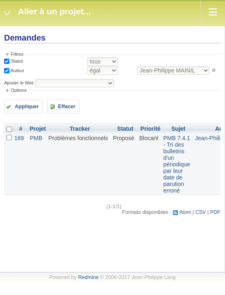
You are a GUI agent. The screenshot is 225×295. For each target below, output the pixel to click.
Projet (38, 128)
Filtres (17, 54)
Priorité (151, 128)
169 (19, 138)
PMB (36, 138)
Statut (16, 61)
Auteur (16, 70)
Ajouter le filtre (19, 82)
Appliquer (27, 106)
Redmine (88, 277)
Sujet (178, 128)
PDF (215, 212)
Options (19, 90)
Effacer (66, 106)
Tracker (80, 128)
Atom (185, 212)
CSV (200, 212)
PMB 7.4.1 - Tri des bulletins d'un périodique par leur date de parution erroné (176, 164)
